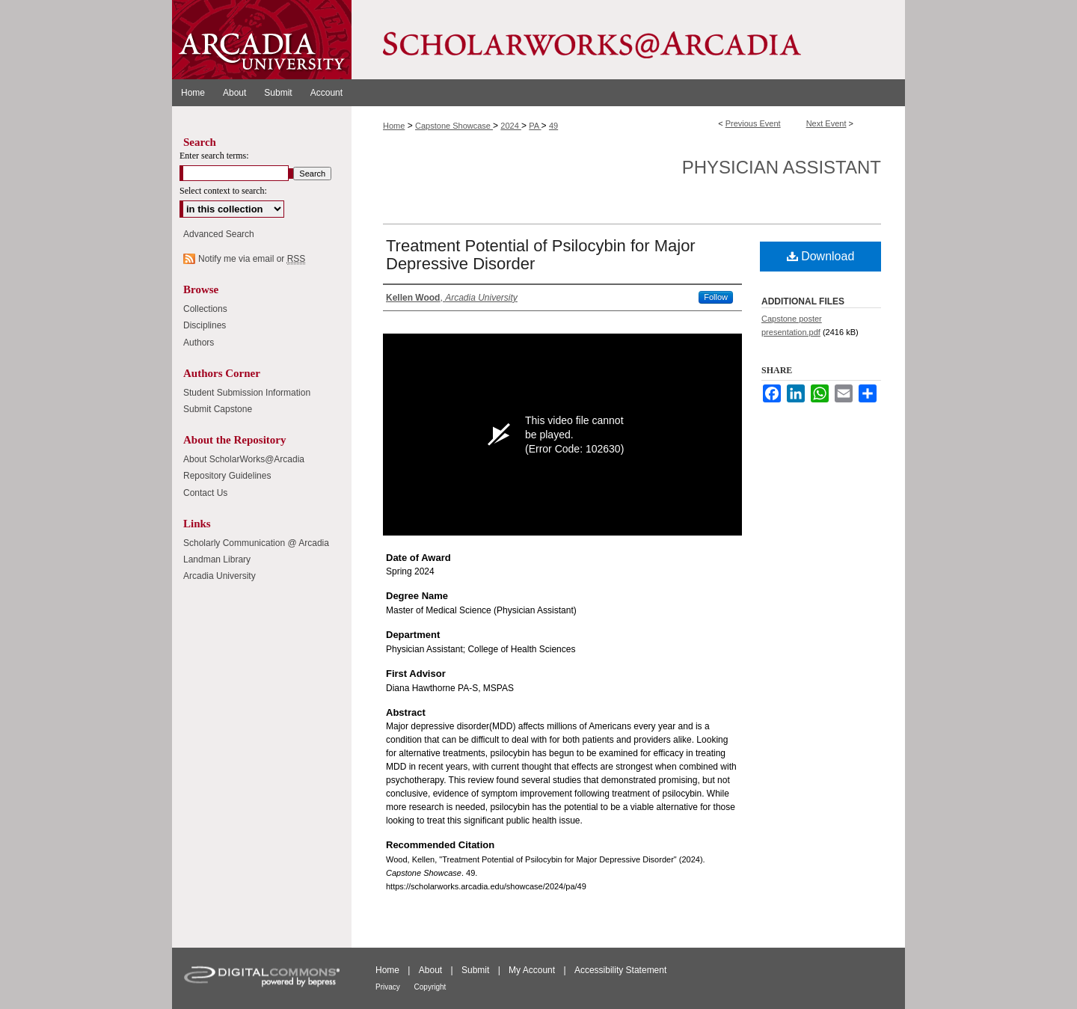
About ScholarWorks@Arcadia (243, 459)
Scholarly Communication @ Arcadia (256, 543)
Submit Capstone (217, 409)
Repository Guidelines (227, 475)
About (432, 970)
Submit (476, 970)
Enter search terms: (214, 155)
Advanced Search (218, 234)
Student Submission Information (246, 392)
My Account (533, 970)
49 (553, 125)
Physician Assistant (781, 167)
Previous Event (753, 123)
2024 (510, 125)
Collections (205, 309)
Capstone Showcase (454, 125)
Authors (198, 342)
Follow (716, 296)
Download (821, 256)
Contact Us (205, 493)
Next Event (826, 123)
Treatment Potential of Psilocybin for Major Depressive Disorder (541, 254)
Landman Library (217, 559)
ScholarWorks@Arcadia (628, 39)
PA (535, 125)
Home (394, 125)
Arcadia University (219, 576)
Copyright (430, 987)
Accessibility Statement (620, 970)
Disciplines (204, 325)
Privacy (388, 987)
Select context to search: (223, 190)
